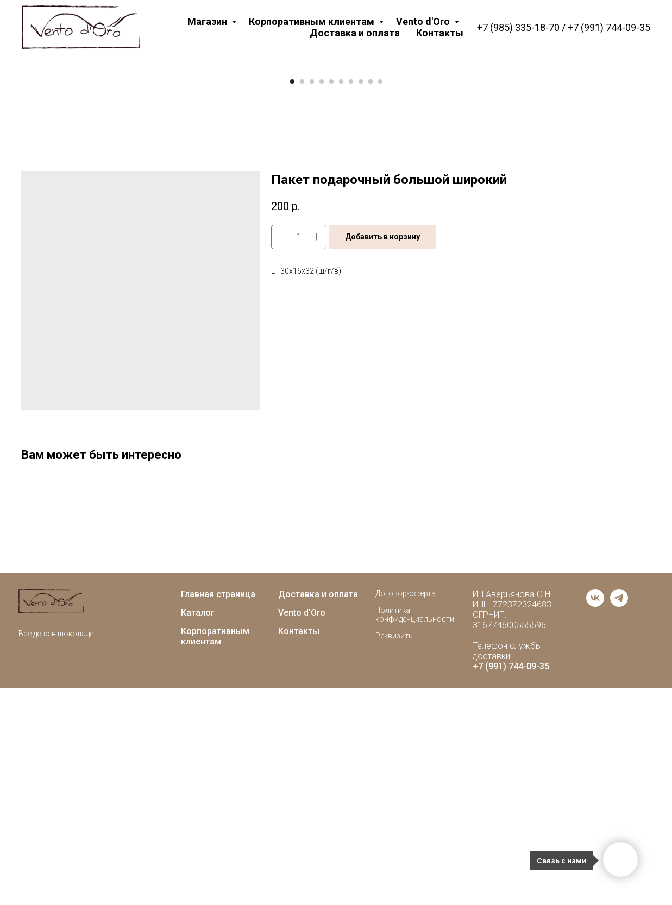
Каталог (198, 830)
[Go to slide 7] (351, 298)
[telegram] (619, 821)
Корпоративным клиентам (312, 21)
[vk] (595, 821)
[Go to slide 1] (292, 298)
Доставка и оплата (355, 33)
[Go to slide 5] (331, 298)
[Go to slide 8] (361, 298)
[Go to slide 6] (341, 298)
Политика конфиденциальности (414, 831)
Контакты (439, 33)
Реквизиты (394, 853)
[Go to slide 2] (302, 298)
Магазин (208, 21)
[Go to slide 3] (312, 298)
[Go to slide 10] (380, 298)
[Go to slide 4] (321, 298)
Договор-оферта (405, 810)
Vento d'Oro (424, 21)
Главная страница (218, 811)
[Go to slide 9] (370, 298)
